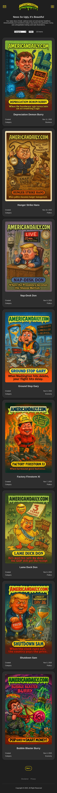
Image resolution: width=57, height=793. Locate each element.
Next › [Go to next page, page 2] (28, 768)
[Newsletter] (4, 6)
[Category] (20, 32)
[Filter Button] (31, 32)
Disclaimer (25, 779)
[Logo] (28, 6)
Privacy (33, 779)
